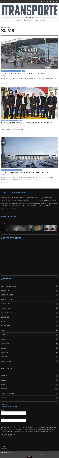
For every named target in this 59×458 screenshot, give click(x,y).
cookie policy (24, 455)
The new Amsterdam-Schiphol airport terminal (25, 172)
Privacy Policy (7, 434)
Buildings (5, 302)
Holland (16, 120)
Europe (11, 71)
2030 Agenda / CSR (8, 285)
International (7, 392)
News (23, 71)
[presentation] (13, 439)
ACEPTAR (29, 456)
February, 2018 (12, 124)
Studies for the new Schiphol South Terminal (24, 73)
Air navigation (7, 294)
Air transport (7, 298)
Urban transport (8, 360)
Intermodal (6, 329)
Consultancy (7, 307)
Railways (5, 342)
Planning (5, 333)
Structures (6, 351)
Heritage (5, 316)
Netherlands (17, 71)
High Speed (6, 320)
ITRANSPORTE (4, 75)
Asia (3, 383)
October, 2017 (12, 174)
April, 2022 (11, 75)
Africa (4, 374)
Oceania (4, 396)
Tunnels (5, 356)
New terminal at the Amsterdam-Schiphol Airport (26, 123)
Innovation (6, 325)
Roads (3, 347)
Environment (7, 311)
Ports (3, 338)
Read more (4, 83)
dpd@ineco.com (48, 430)
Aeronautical (5, 71)
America (5, 379)
